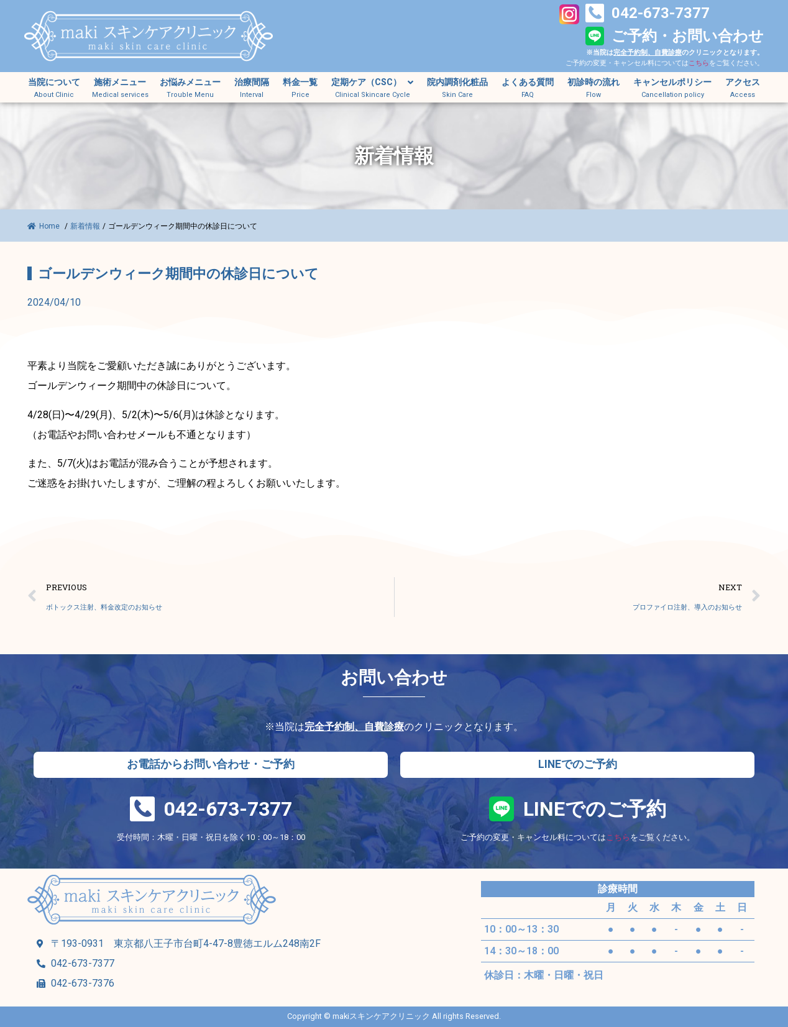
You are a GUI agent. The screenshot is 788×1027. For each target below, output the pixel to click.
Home (44, 226)
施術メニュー (120, 82)
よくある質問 (528, 82)
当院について (54, 82)
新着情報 (85, 226)
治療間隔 (251, 82)
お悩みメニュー (190, 82)
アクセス (742, 82)
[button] (211, 765)
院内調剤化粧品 (457, 82)
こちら (699, 63)
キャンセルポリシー (672, 82)
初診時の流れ (593, 82)
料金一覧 (300, 82)
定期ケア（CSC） (372, 82)
